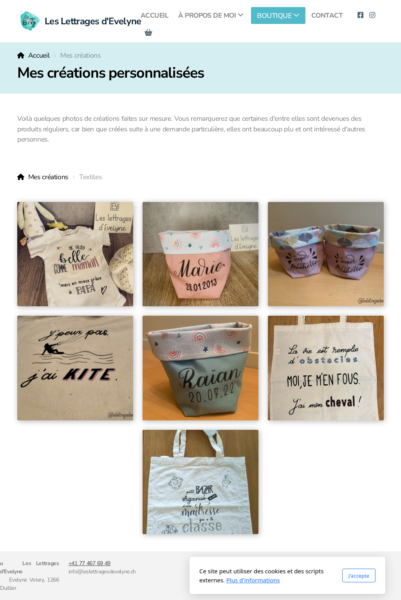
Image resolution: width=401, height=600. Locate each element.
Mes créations (48, 177)
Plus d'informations (166, 580)
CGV (320, 563)
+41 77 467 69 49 (90, 563)
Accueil (39, 55)
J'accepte (272, 575)
